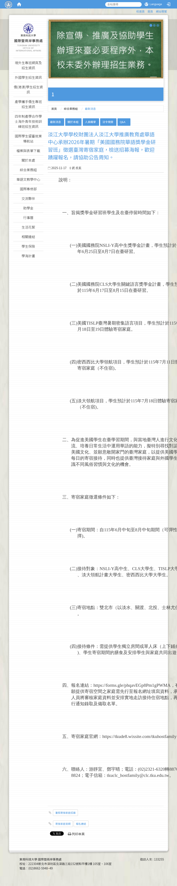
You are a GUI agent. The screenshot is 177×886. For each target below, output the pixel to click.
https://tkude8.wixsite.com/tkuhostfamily (139, 736)
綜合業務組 (71, 109)
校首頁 (140, 11)
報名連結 (81, 823)
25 (90, 251)
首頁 (150, 11)
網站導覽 (161, 11)
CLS (104, 284)
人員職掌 (90, 122)
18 (84, 329)
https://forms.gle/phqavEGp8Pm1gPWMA (131, 685)
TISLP (92, 323)
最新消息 (55, 122)
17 (102, 290)
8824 (75, 775)
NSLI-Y (107, 245)
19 (97, 329)
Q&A (122, 122)
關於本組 (73, 122)
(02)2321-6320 (151, 769)
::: (134, 11)
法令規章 (107, 122)
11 (168, 362)
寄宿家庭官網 (63, 823)
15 (122, 290)
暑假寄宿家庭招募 (65, 812)
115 (85, 290)
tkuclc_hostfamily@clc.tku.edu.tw (138, 775)
